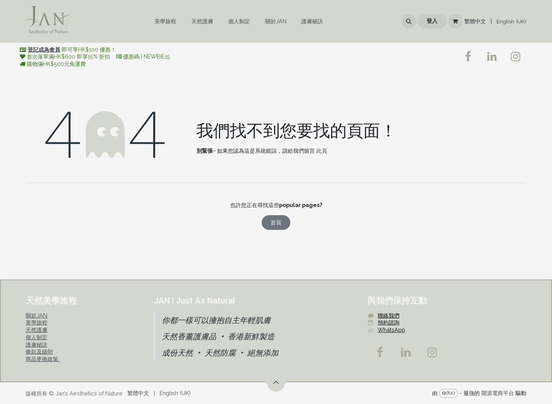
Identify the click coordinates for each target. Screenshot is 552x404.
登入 (432, 21)
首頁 (276, 222)
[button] (408, 21)
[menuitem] (165, 21)
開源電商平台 (497, 392)
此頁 (321, 150)
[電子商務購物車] (455, 21)
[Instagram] (432, 352)
